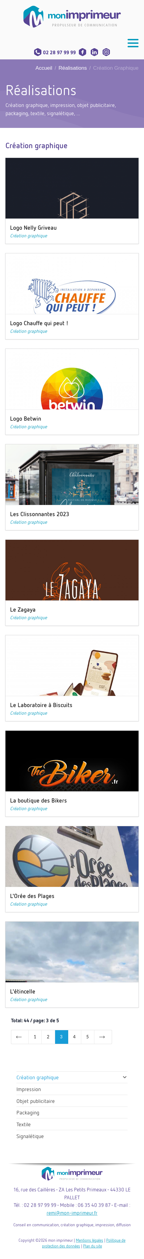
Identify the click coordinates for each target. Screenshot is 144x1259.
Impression (28, 1089)
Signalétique (30, 1136)
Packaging (27, 1112)
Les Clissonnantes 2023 (39, 513)
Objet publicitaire (35, 1100)
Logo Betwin (25, 418)
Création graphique (28, 235)
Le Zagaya (23, 609)
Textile (23, 1124)
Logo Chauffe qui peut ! (39, 322)
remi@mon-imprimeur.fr (72, 1213)
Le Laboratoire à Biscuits (41, 704)
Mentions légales (89, 1240)
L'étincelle (22, 991)
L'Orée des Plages (32, 895)
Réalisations (72, 68)
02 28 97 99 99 (55, 52)
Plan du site (92, 1246)
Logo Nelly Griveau (33, 227)
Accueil (44, 68)
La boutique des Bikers (38, 800)
